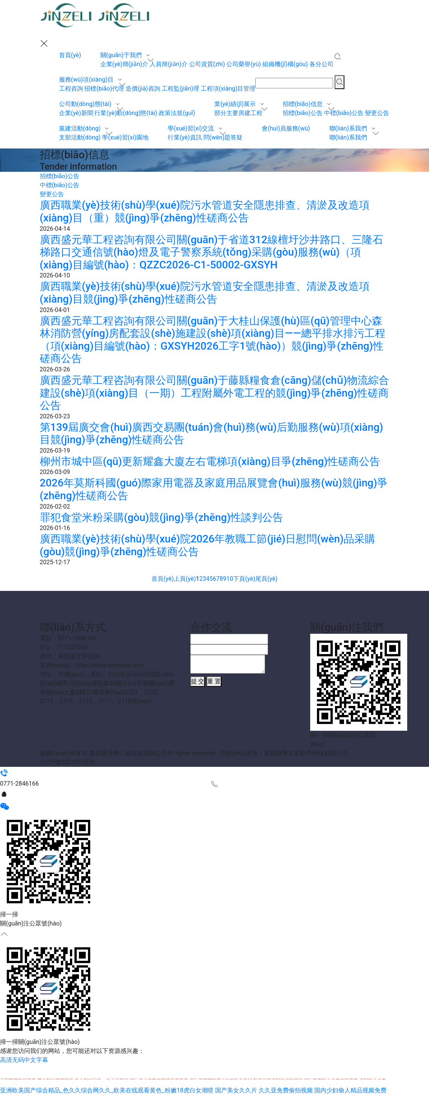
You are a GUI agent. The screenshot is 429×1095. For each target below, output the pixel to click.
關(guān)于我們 (121, 55)
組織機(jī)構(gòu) (285, 64)
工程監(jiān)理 (180, 88)
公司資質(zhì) (207, 64)
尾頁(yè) (266, 578)
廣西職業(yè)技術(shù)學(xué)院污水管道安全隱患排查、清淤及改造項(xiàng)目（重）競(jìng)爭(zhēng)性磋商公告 (205, 211)
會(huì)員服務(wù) (286, 128)
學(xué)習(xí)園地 (125, 137)
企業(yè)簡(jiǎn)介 (124, 64)
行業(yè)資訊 (185, 137)
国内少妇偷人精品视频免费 (350, 1090)
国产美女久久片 (236, 1090)
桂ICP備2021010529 (67, 762)
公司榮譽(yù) (243, 64)
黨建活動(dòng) (80, 128)
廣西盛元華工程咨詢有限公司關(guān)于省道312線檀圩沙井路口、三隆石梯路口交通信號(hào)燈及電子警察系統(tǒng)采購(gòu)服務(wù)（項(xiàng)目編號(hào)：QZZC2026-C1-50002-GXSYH (211, 252)
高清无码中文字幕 (24, 1059)
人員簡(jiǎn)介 (169, 64)
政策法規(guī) (177, 113)
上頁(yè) (185, 578)
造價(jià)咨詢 (143, 88)
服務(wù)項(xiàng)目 (87, 79)
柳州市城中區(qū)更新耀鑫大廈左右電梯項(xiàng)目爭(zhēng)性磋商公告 (210, 461)
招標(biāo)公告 (303, 113)
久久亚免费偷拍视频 (286, 1090)
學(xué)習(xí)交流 (191, 128)
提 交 (198, 681)
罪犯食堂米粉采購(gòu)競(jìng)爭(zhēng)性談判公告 (161, 517)
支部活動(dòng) (80, 137)
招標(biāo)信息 (303, 104)
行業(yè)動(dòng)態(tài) (125, 113)
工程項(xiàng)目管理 (228, 88)
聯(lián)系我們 (348, 128)
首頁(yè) (70, 55)
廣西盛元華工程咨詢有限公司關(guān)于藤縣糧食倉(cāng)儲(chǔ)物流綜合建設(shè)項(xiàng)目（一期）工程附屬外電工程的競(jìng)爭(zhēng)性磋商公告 (214, 393)
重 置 (214, 681)
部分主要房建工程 (238, 113)
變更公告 (377, 113)
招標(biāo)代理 (104, 88)
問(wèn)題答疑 (223, 137)
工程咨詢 (71, 88)
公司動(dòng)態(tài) (86, 104)
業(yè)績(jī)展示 (235, 104)
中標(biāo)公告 (344, 113)
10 (229, 578)
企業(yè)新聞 (76, 113)
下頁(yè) (244, 578)
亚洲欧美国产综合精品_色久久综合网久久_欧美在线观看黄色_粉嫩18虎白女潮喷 (107, 1090)
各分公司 (321, 64)
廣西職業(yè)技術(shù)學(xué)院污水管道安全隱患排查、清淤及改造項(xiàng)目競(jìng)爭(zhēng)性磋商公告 (205, 292)
